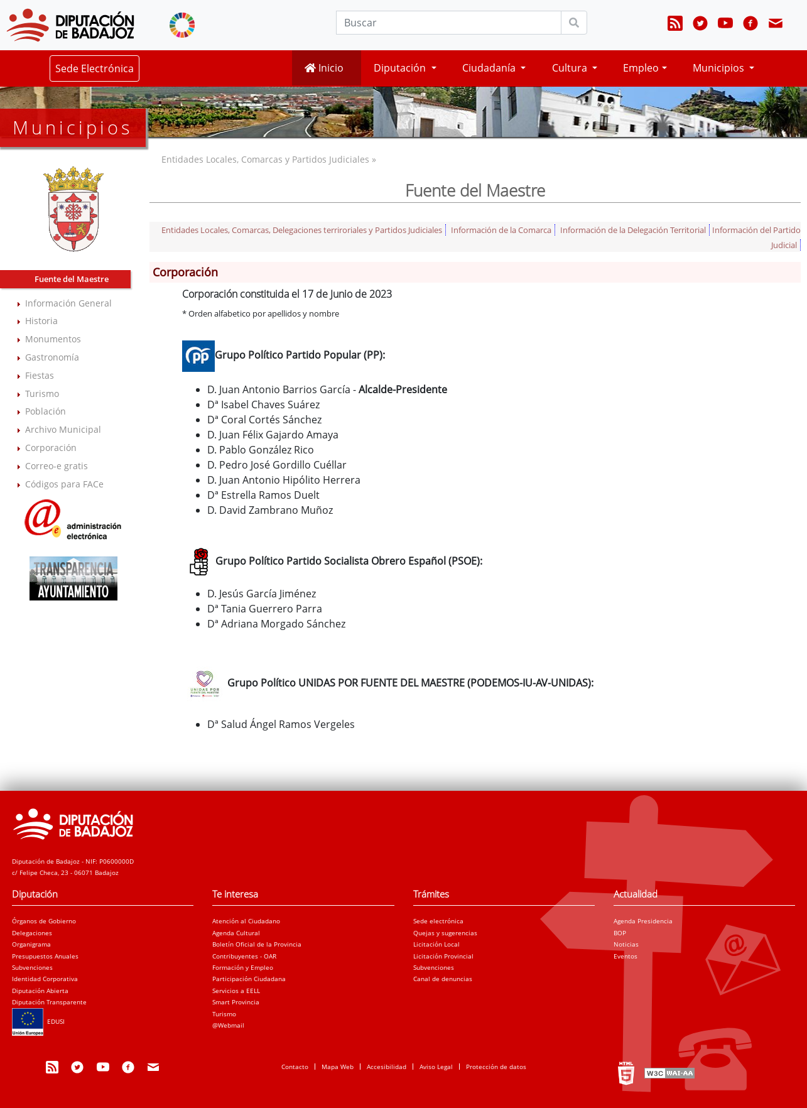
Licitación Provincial (443, 956)
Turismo (42, 393)
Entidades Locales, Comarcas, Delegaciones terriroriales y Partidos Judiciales (301, 230)
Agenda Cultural (236, 932)
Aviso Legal (436, 1066)
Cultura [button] (571, 68)
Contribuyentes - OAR (244, 956)
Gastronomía (52, 357)
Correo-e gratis (56, 466)
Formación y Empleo (242, 967)
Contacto (294, 1066)
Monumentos (53, 339)
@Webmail (228, 1025)
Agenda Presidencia (643, 920)
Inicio (324, 68)
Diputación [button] (401, 68)
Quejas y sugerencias (445, 932)
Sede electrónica (438, 920)
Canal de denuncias (442, 978)
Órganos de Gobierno (44, 920)
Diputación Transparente (49, 1001)
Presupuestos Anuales (45, 956)
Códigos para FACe (64, 484)
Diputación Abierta (40, 990)
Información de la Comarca (501, 230)
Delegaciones (32, 932)
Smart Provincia (235, 1001)
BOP (620, 932)
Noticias (626, 944)
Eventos (625, 956)
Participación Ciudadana (249, 978)
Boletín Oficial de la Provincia (256, 944)
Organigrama (31, 944)
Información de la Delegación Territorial (633, 230)
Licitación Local (436, 944)
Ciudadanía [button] (490, 68)
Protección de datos (496, 1066)
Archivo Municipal (63, 429)
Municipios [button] (720, 68)
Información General (68, 303)
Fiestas (39, 375)
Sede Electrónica (94, 68)
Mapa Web (338, 1066)
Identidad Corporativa (45, 978)
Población (45, 411)
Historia (41, 321)
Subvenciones (32, 967)
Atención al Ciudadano (246, 920)
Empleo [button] (641, 68)
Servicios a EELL (236, 990)
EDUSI (38, 1021)
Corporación (51, 448)
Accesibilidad (386, 1066)
